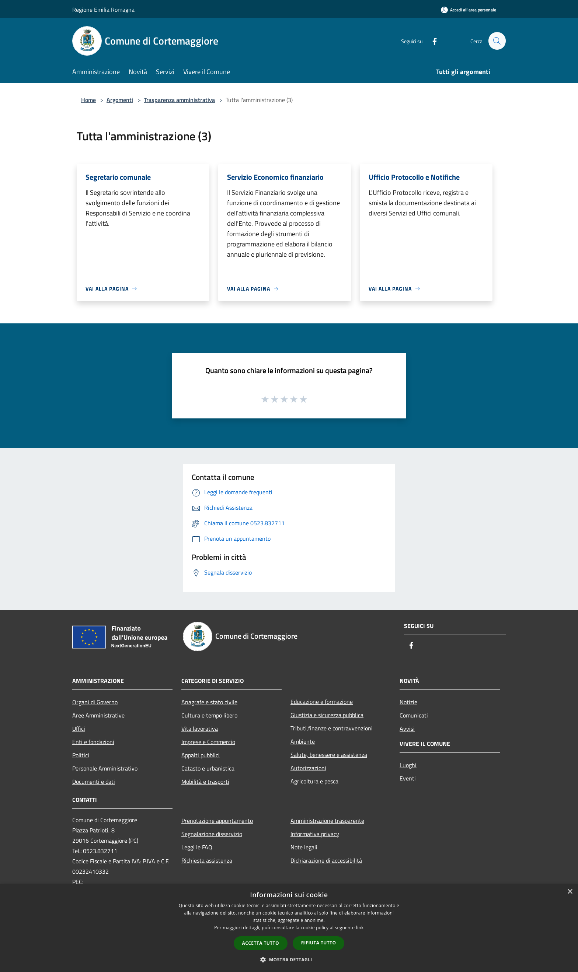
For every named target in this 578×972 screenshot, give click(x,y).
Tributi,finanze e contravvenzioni (331, 728)
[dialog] (289, 928)
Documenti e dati (93, 781)
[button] (289, 959)
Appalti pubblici (200, 755)
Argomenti (120, 99)
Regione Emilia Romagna (103, 9)
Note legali (303, 847)
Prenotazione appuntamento (217, 820)
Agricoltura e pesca (314, 781)
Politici (80, 755)
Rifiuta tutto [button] (318, 943)
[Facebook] (431, 41)
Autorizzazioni (308, 768)
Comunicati (414, 715)
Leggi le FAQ (196, 847)
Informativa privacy (314, 833)
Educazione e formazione (321, 701)
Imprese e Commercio (208, 741)
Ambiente (302, 741)
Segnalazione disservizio (211, 833)
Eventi (408, 778)
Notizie (408, 702)
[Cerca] (497, 41)
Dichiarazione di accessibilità (326, 860)
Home (88, 99)
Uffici (78, 728)
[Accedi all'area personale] (468, 9)
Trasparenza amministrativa (179, 99)
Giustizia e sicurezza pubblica (326, 714)
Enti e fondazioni (93, 741)
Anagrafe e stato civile (209, 702)
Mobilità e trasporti (205, 781)
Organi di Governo (95, 702)
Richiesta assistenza (206, 860)
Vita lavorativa (199, 728)
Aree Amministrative (98, 715)
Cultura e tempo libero (209, 715)
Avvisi (407, 728)
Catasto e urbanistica (207, 768)
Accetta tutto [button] (260, 943)
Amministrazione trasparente (327, 820)
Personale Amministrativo (104, 768)
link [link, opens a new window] (360, 927)
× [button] (569, 892)
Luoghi (408, 765)
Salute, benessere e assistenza (328, 754)
